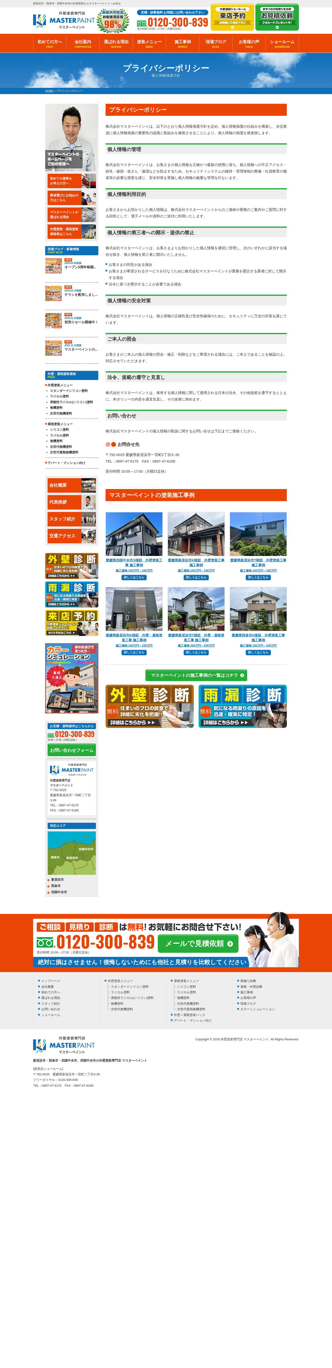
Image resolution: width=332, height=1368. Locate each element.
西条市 (56, 886)
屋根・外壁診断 (251, 986)
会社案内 (82, 44)
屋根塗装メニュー (186, 981)
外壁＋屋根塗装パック (189, 1015)
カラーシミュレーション (257, 1009)
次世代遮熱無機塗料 (64, 452)
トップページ (50, 981)
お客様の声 (249, 44)
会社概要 (72, 485)
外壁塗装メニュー (120, 981)
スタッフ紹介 (72, 519)
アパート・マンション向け (66, 463)
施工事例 (182, 44)
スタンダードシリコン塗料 (69, 391)
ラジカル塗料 (59, 396)
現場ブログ (215, 44)
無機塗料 (56, 407)
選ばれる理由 (116, 44)
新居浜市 (57, 879)
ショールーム (282, 44)
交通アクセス (72, 536)
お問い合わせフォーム (72, 750)
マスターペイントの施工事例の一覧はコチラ (194, 675)
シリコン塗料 (59, 429)
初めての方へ (49, 44)
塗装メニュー (149, 44)
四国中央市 (59, 892)
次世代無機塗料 (61, 413)
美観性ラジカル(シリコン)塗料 (71, 402)
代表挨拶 (72, 502)
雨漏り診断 (248, 981)
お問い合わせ (50, 1009)
